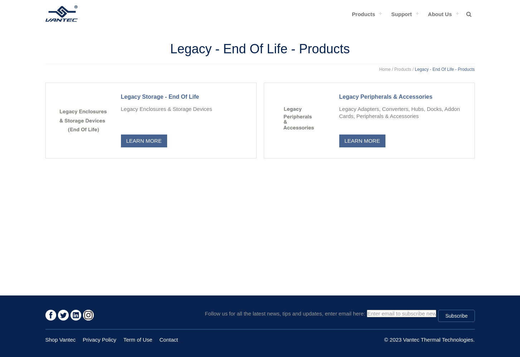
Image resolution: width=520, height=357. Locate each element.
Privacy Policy (99, 340)
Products (363, 14)
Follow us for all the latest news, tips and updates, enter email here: (285, 313)
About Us (440, 14)
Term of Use (137, 340)
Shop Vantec (60, 340)
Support (401, 14)
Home (385, 69)
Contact (169, 340)
